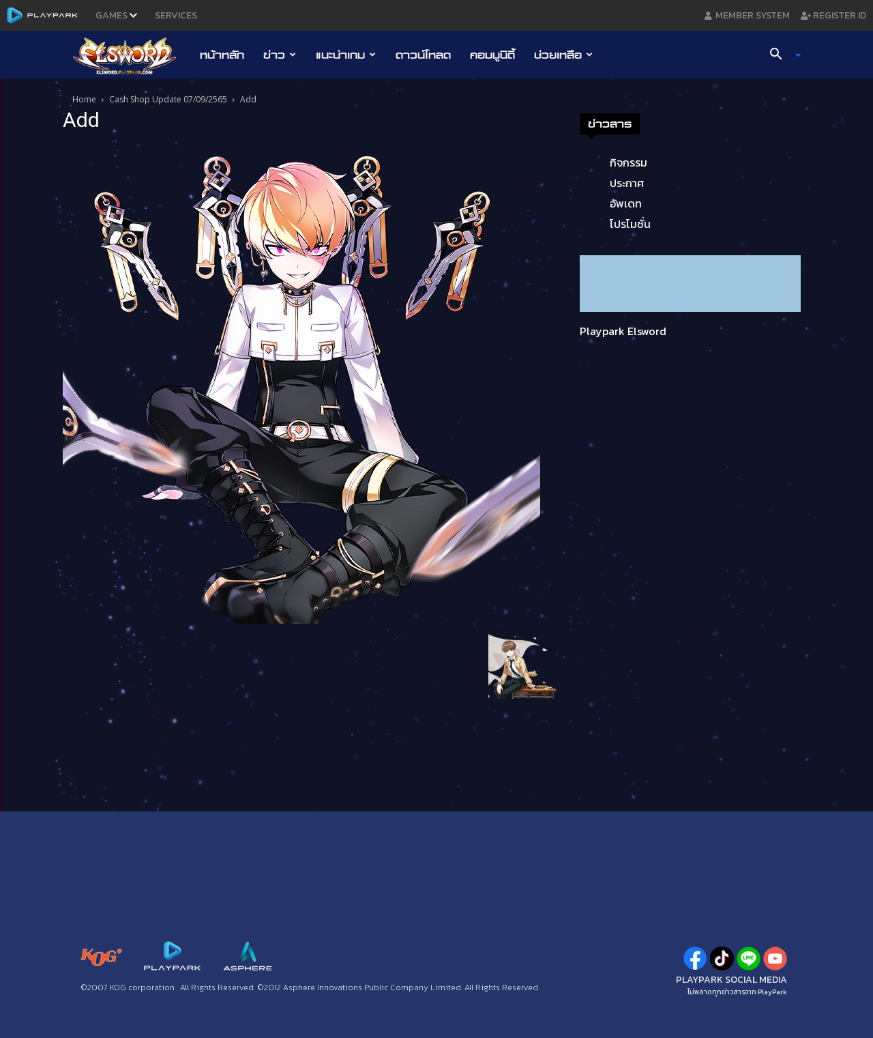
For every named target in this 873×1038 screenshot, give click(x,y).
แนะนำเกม (346, 54)
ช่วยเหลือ (563, 54)
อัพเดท (626, 203)
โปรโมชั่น (630, 224)
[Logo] (131, 55)
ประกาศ (627, 183)
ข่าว (279, 54)
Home (84, 99)
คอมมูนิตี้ (492, 54)
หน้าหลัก (222, 54)
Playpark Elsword (623, 331)
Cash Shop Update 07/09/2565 (168, 99)
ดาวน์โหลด (423, 54)
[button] (780, 55)
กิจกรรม (628, 162)
